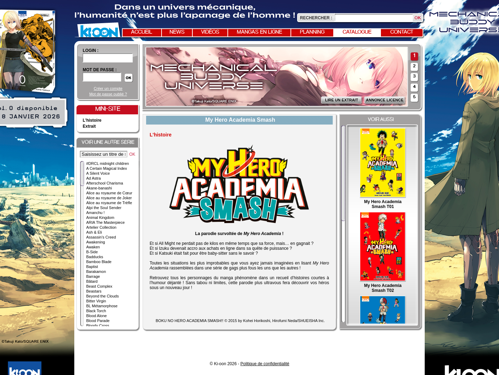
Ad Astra (93, 178)
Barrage (93, 276)
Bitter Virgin (96, 301)
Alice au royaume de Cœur (109, 193)
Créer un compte (108, 88)
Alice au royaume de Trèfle (109, 203)
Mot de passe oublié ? (108, 94)
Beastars (93, 291)
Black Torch (96, 311)
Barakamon (96, 271)
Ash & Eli (94, 232)
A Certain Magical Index (106, 168)
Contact (401, 32)
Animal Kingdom (100, 217)
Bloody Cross (97, 325)
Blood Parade (98, 321)
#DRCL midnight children (107, 163)
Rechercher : (316, 17)
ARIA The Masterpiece (105, 222)
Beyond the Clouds (102, 296)
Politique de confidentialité (264, 363)
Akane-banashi (99, 188)
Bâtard (91, 281)
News (177, 32)
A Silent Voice (98, 173)
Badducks (94, 257)
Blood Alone (96, 316)
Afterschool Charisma (104, 183)
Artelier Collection (101, 227)
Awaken (93, 247)
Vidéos (210, 32)
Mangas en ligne (259, 32)
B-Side (92, 252)
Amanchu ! (95, 212)
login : (90, 50)
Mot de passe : (100, 69)
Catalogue (357, 32)
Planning (312, 32)
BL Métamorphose (101, 306)
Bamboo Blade (98, 262)
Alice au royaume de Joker (109, 198)
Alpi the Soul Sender (103, 208)
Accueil (141, 32)
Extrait (89, 126)
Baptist (92, 266)
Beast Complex (99, 286)
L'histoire (92, 120)
